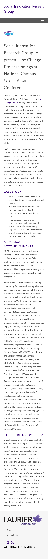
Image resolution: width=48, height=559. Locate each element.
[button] (42, 20)
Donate (10, 530)
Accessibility (12, 535)
